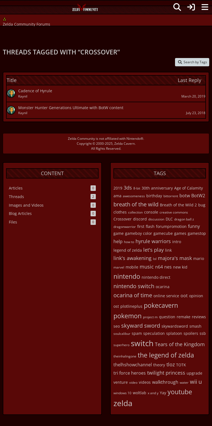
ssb (203, 333)
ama (117, 195)
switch (142, 343)
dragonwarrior (124, 226)
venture (120, 382)
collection (135, 212)
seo (116, 326)
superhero (121, 345)
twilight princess (166, 372)
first (140, 226)
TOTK (181, 364)
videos (145, 382)
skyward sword (140, 325)
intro (176, 241)
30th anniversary (157, 188)
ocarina (162, 286)
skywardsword (174, 326)
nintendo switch (133, 286)
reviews (199, 316)
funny (194, 226)
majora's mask (175, 258)
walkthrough (165, 382)
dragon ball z (184, 219)
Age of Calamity (188, 188)
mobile (132, 267)
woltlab (139, 392)
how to (129, 242)
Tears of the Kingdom (180, 344)
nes (168, 267)
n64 (159, 267)
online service (166, 295)
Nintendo (133, 138)
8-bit (136, 188)
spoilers (191, 333)
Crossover (122, 219)
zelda (122, 403)
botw (184, 196)
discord (140, 219)
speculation (154, 333)
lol (155, 258)
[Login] (191, 7)
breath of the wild (135, 204)
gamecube (163, 233)
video (133, 382)
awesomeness (134, 196)
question (167, 316)
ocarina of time (132, 295)
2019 (117, 188)
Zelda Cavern (124, 143)
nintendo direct (156, 277)
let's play (153, 249)
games (180, 233)
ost (116, 306)
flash (150, 226)
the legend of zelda (166, 355)
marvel (118, 267)
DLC (169, 219)
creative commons (174, 212)
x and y (153, 393)
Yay (163, 392)
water (184, 382)
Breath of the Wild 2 (178, 204)
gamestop (197, 233)
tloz (170, 364)
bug (201, 204)
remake (183, 316)
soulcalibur (121, 333)
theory (159, 364)
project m (150, 317)
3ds (128, 187)
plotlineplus (131, 306)
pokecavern (161, 305)
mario (198, 258)
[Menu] (204, 7)
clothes (120, 212)
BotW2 (198, 196)
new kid (180, 267)
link (168, 250)
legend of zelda (127, 250)
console (151, 212)
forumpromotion (171, 226)
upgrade (194, 373)
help (118, 241)
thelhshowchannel (132, 365)
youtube (180, 391)
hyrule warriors (153, 241)
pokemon (127, 315)
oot (184, 296)
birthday (154, 195)
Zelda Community (81, 138)
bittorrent (170, 196)
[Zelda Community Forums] (85, 8)
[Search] (177, 7)
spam (137, 333)
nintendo (126, 276)
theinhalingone (124, 356)
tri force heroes (129, 373)
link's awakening (132, 258)
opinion (196, 295)
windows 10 (122, 393)
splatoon (174, 333)
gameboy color (138, 233)
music (147, 266)
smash (195, 326)
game (118, 233)
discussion (156, 219)
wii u (196, 381)
